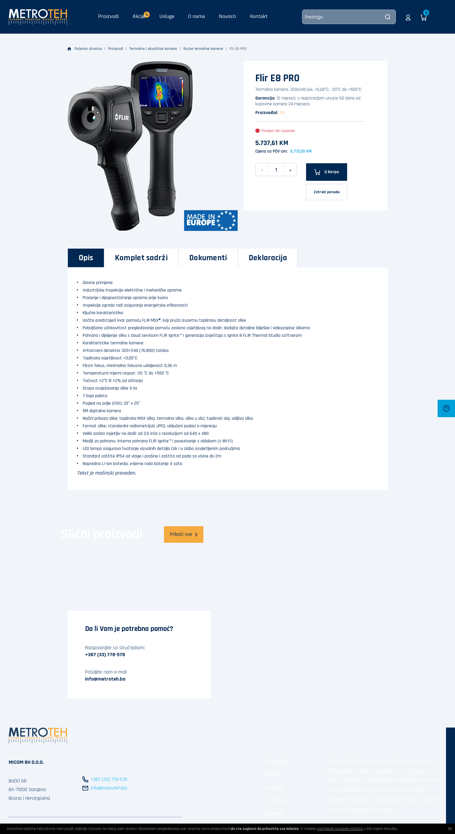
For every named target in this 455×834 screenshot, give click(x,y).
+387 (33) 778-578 (105, 654)
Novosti (227, 16)
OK (450, 828)
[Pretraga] (349, 17)
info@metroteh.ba (105, 679)
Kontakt (259, 16)
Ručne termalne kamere (203, 48)
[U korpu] (326, 172)
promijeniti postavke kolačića (340, 828)
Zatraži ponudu (327, 192)
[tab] (86, 258)
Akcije (273, 774)
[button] (408, 16)
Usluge (166, 16)
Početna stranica (85, 48)
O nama (196, 16)
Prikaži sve (184, 534)
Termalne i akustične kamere (153, 48)
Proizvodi (108, 16)
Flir (282, 113)
